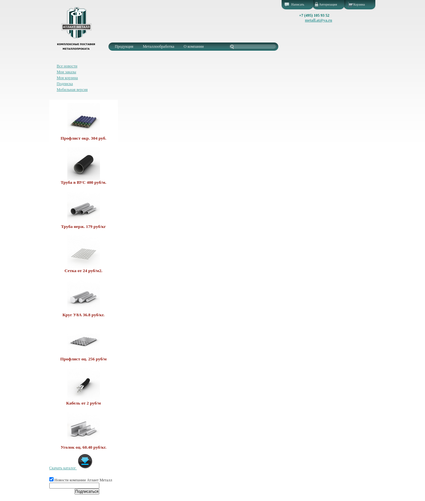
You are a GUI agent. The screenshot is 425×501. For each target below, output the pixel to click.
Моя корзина (67, 78)
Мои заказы (66, 72)
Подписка (65, 83)
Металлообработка (158, 46)
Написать (297, 4)
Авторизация (328, 4)
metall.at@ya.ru (318, 20)
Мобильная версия (72, 89)
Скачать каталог (71, 468)
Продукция (124, 46)
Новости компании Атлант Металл (80, 480)
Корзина (359, 4)
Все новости (67, 66)
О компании (194, 46)
